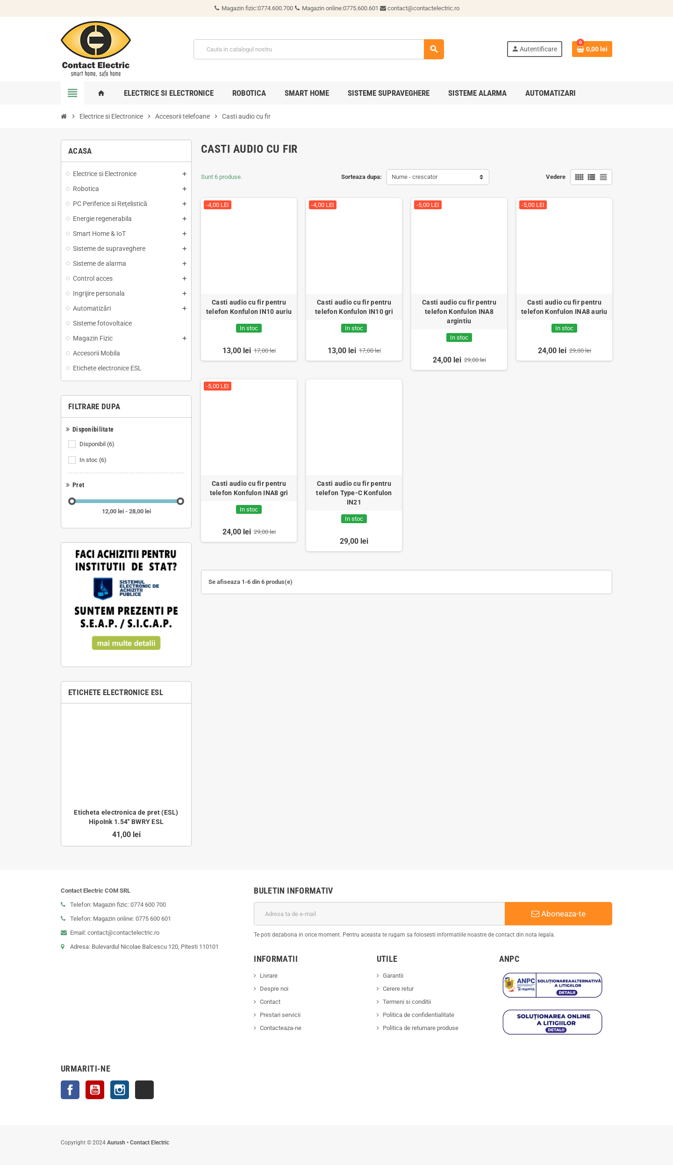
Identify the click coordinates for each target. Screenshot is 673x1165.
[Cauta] (318, 49)
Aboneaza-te (558, 913)
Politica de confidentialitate (418, 1014)
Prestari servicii (280, 1014)
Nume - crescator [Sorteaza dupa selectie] (414, 176)
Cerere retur (398, 988)
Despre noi (274, 988)
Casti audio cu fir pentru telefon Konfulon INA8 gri (249, 488)
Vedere (556, 176)
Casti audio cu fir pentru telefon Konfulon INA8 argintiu (459, 311)
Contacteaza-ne (280, 1027)
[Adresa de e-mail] (379, 913)
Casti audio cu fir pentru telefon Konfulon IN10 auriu (249, 306)
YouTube (95, 1089)
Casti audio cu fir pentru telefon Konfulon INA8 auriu (564, 306)
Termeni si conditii (407, 1001)
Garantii (393, 975)
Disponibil (97, 444)
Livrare (269, 975)
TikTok (144, 1089)
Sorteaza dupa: (361, 176)
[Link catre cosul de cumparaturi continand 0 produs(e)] (592, 49)
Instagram (119, 1089)
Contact (270, 1001)
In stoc (93, 460)
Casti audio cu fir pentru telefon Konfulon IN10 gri (354, 306)
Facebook (70, 1089)
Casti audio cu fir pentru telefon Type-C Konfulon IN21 (354, 493)
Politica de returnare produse (420, 1027)
